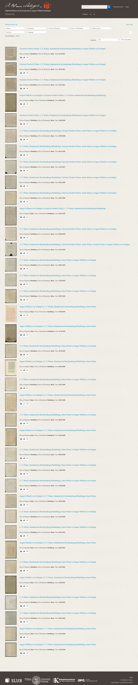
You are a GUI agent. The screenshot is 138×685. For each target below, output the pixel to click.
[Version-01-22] (9, 14)
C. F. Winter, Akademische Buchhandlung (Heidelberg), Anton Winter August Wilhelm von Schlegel (58, 260)
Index (127, 7)
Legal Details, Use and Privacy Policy (122, 682)
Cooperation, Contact (127, 680)
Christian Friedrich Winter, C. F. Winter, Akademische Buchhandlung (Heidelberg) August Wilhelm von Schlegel (62, 49)
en (94, 14)
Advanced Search (118, 7)
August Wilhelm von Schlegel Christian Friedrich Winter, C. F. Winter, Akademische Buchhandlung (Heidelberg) (63, 95)
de (90, 14)
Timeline (85, 14)
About (131, 677)
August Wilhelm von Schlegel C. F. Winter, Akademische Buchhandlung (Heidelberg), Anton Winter (58, 307)
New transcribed (126, 39)
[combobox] (15, 28)
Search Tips (129, 24)
